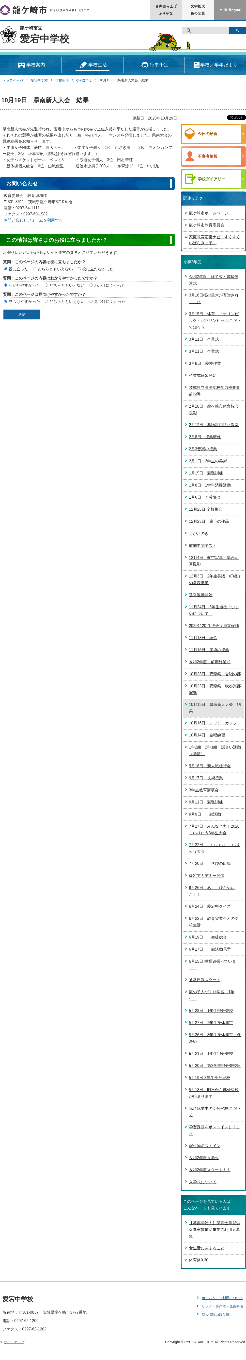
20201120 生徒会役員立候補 (214, 626)
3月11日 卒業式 (204, 339)
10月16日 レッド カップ (213, 723)
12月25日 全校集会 (207, 509)
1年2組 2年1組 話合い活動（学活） (215, 750)
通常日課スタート (204, 980)
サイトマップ (14, 1342)
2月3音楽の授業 (203, 449)
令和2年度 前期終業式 (210, 662)
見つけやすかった (24, 301)
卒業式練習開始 (202, 375)
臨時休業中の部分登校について (214, 1111)
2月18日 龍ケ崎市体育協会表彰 (214, 409)
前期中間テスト (202, 545)
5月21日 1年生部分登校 (211, 1053)
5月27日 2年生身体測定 (211, 1023)
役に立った (18, 269)
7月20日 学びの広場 (210, 863)
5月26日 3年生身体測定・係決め (215, 1038)
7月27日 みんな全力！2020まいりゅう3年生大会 (214, 829)
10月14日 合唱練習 (207, 735)
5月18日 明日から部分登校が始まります (214, 1093)
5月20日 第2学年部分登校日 (215, 1066)
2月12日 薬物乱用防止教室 (214, 425)
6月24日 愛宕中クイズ (210, 906)
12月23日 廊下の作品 (209, 521)
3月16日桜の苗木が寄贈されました (214, 298)
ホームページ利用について (222, 1298)
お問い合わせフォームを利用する (33, 220)
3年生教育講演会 (204, 790)
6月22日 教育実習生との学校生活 (214, 921)
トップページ (12, 80)
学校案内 (31, 65)
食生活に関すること (206, 1248)
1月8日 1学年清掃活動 (210, 485)
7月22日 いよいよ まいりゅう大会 (214, 848)
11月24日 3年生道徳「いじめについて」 (214, 610)
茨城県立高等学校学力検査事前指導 (214, 390)
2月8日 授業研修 (205, 437)
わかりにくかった (109, 285)
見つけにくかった (109, 301)
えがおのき (199, 533)
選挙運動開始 (201, 595)
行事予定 (154, 65)
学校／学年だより (216, 65)
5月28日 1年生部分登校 (211, 1011)
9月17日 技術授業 (206, 778)
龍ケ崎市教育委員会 (206, 225)
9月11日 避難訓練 (206, 802)
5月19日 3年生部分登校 (209, 1078)
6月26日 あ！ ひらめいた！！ (212, 891)
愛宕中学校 (44, 38)
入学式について (202, 1182)
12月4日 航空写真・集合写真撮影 (214, 561)
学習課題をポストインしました (214, 1130)
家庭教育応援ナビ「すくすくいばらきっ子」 (214, 240)
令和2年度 (84, 80)
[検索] (207, 31)
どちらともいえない (55, 269)
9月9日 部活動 (205, 814)
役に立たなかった (98, 269)
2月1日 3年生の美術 (208, 461)
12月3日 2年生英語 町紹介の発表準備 (215, 579)
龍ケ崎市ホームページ (208, 213)
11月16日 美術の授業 (209, 650)
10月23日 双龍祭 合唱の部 (215, 674)
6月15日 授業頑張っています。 (212, 964)
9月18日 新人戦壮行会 (210, 766)
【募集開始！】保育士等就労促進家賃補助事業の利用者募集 (214, 1229)
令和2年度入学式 (204, 1158)
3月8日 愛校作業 (205, 363)
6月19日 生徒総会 (208, 937)
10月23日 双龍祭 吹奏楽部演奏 (215, 689)
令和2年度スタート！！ (210, 1170)
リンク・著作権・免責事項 (222, 1306)
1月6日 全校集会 (205, 497)
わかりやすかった (24, 285)
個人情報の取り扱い (217, 1315)
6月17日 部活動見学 (210, 949)
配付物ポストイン (204, 1146)
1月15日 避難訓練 (206, 473)
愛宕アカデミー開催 (206, 875)
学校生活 (92, 65)
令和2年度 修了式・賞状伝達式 (213, 280)
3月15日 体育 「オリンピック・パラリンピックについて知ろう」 (214, 320)
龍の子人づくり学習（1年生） (211, 995)
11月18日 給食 (203, 638)
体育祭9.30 (198, 1260)
